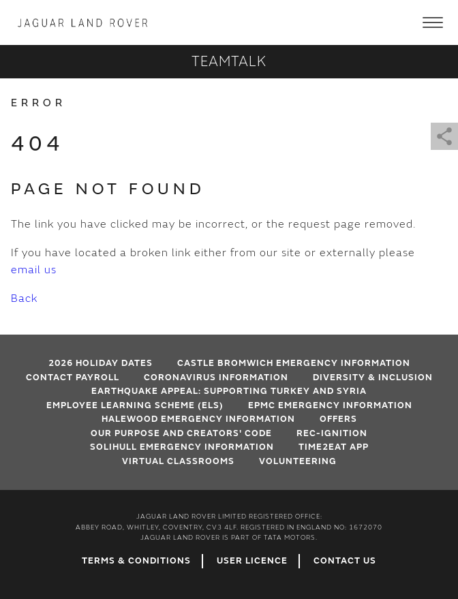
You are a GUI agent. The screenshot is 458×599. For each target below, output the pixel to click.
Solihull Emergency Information (182, 447)
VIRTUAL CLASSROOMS (178, 461)
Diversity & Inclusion (373, 377)
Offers (338, 419)
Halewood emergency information (198, 419)
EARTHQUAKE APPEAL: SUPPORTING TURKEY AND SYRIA (229, 391)
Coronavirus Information (216, 377)
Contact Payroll (72, 377)
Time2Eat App (334, 447)
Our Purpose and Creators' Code (181, 433)
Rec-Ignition (331, 433)
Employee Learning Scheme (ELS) (135, 405)
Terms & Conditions (136, 560)
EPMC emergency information (330, 405)
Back (24, 298)
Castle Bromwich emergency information (293, 363)
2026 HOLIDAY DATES (100, 363)
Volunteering (298, 461)
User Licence (252, 560)
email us (34, 270)
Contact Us (345, 560)
